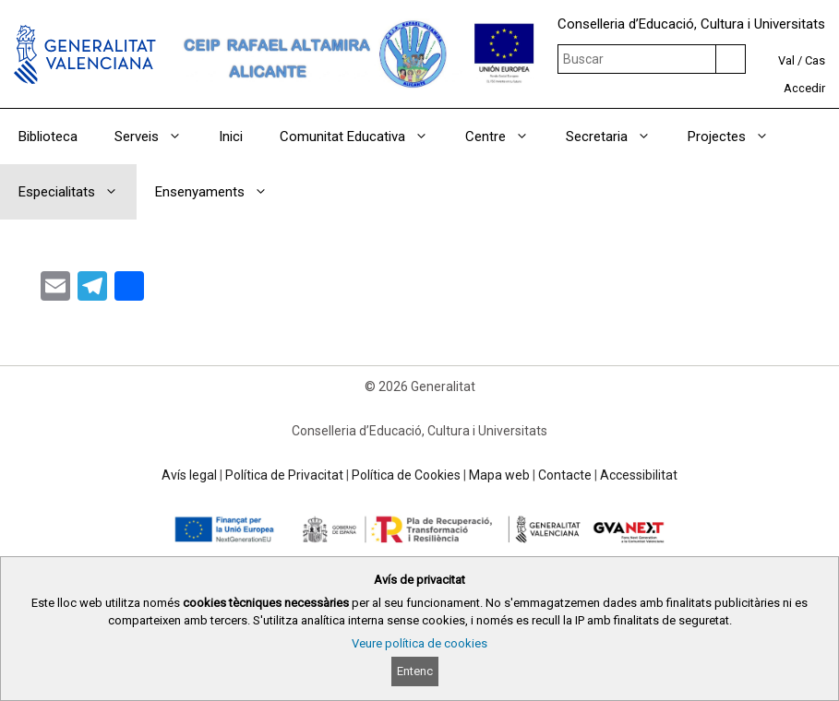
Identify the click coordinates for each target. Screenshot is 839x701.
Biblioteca (48, 136)
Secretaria (617, 136)
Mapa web (499, 475)
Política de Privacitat (284, 475)
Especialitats (77, 192)
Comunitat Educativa (363, 136)
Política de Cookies (406, 475)
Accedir (804, 88)
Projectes (737, 136)
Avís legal (189, 475)
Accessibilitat (638, 475)
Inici (231, 136)
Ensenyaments (220, 192)
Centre (506, 136)
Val (786, 60)
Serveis (157, 136)
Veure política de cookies (419, 643)
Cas (815, 60)
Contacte (565, 475)
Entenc (415, 671)
